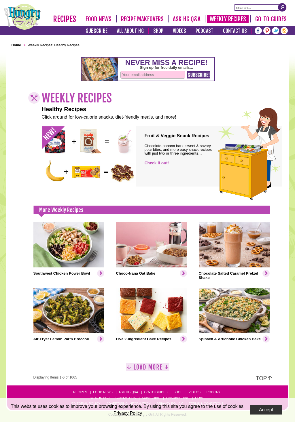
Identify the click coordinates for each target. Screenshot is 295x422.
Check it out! (157, 163)
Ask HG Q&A (187, 19)
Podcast (204, 31)
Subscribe (96, 31)
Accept (266, 409)
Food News (99, 19)
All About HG (130, 31)
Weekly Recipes (228, 19)
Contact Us (235, 31)
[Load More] (147, 369)
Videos (179, 31)
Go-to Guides (155, 392)
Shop (158, 31)
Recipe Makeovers (142, 19)
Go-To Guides (271, 19)
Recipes (64, 19)
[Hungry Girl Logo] (22, 17)
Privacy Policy (128, 413)
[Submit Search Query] (282, 7)
